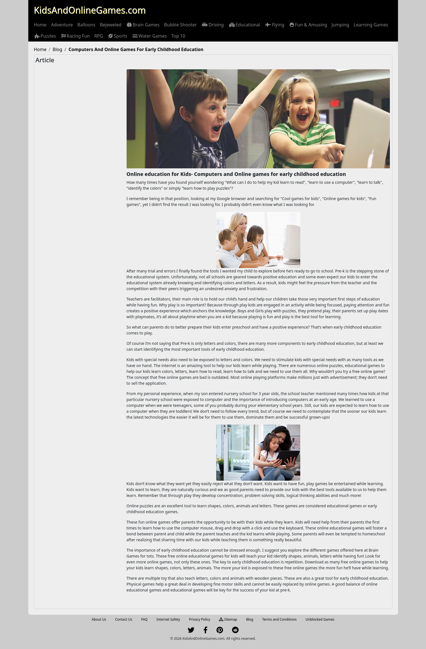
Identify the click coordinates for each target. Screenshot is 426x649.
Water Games (149, 36)
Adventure (62, 25)
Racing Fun (75, 36)
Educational (244, 25)
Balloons (86, 25)
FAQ (144, 619)
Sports (117, 36)
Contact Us (123, 619)
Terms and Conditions (279, 619)
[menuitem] (40, 24)
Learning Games (371, 25)
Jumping (340, 25)
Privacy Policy (199, 619)
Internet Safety (168, 619)
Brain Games (143, 25)
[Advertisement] (80, 159)
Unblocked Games (320, 619)
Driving (212, 25)
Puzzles (45, 36)
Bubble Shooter (180, 25)
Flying (274, 25)
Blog (249, 619)
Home (40, 25)
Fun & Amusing (308, 25)
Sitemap (228, 619)
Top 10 (178, 36)
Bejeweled (111, 25)
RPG (98, 36)
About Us (99, 619)
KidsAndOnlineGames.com (90, 10)
